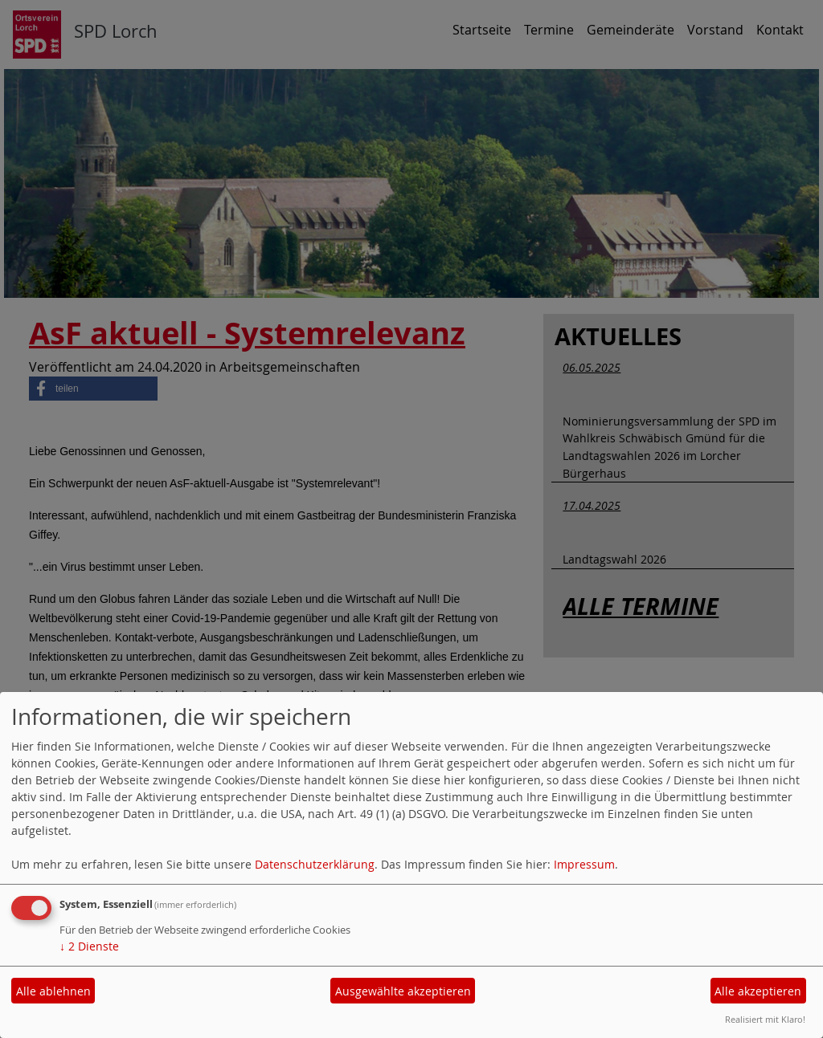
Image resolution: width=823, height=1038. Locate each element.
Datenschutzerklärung (315, 864)
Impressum (584, 864)
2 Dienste (89, 946)
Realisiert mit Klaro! (765, 1019)
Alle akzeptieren (757, 991)
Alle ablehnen (53, 991)
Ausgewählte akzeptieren (403, 991)
